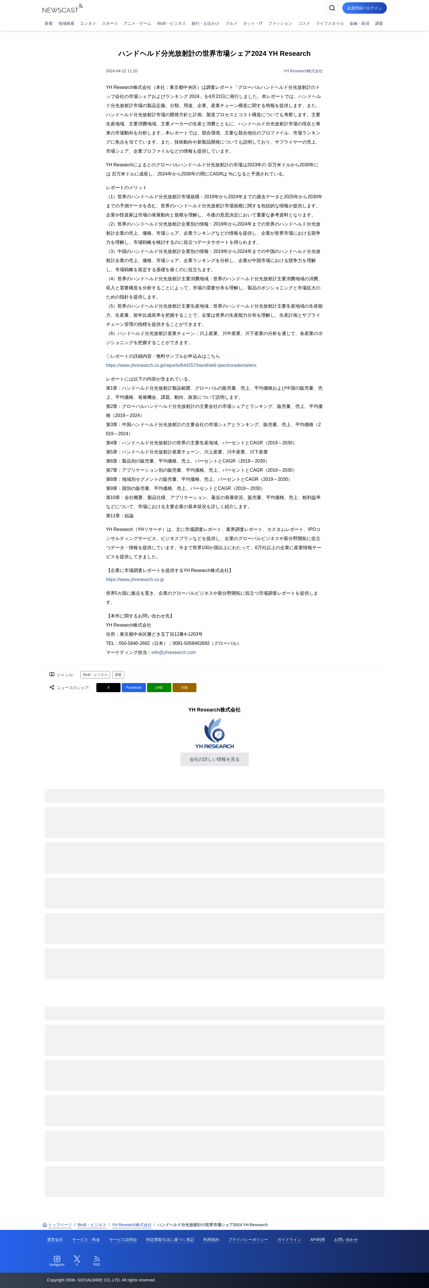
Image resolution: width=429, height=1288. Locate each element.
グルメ (231, 23)
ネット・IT (253, 23)
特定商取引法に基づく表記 (170, 1239)
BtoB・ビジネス (171, 23)
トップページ (57, 1224)
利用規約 (211, 1239)
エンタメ (88, 23)
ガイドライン (289, 1239)
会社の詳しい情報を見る (215, 759)
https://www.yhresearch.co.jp (135, 579)
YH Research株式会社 (303, 71)
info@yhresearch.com (174, 652)
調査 (379, 23)
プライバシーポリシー (248, 1239)
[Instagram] (57, 1261)
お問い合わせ (346, 1239)
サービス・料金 (86, 1239)
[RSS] (97, 1261)
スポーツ (110, 23)
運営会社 (55, 1239)
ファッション (280, 23)
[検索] (332, 8)
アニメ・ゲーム (137, 23)
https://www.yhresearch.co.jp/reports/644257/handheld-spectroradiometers (181, 365)
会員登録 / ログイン (364, 8)
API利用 (317, 1239)
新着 (49, 23)
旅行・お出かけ (205, 23)
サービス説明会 (123, 1239)
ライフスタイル (330, 23)
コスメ (304, 23)
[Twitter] (77, 1261)
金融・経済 (359, 23)
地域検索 (66, 23)
